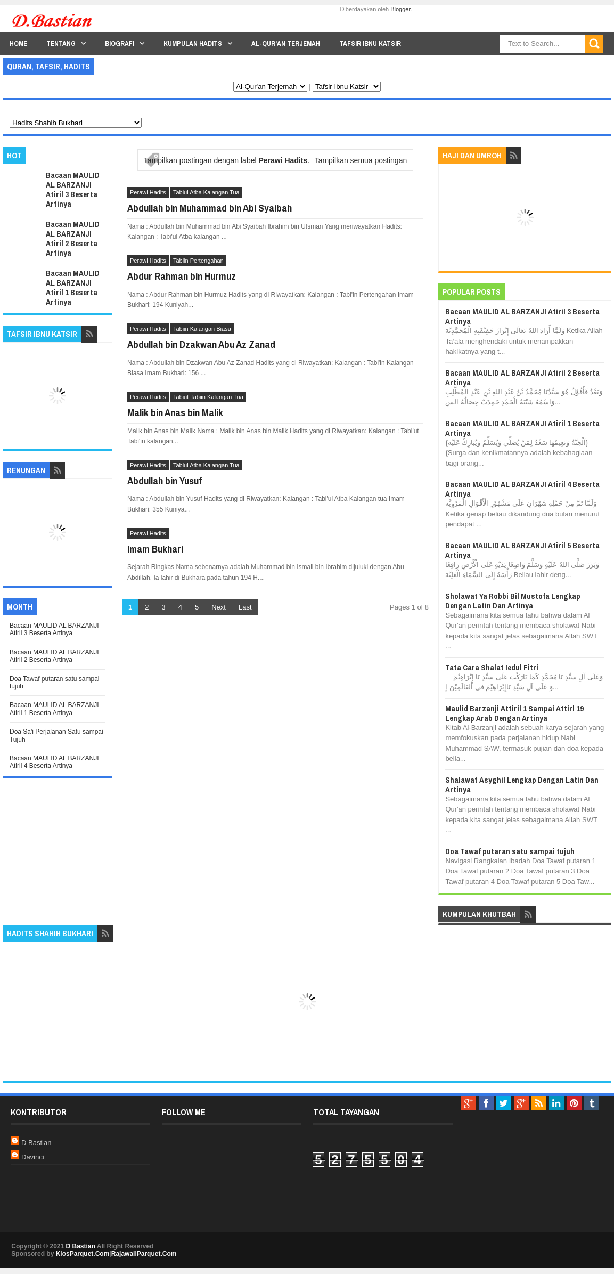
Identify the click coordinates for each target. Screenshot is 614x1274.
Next (218, 607)
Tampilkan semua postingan (361, 160)
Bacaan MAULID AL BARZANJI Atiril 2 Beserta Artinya (73, 238)
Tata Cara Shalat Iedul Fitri (491, 667)
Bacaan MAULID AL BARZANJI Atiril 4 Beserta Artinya (54, 761)
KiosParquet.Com (83, 1253)
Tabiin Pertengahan (198, 260)
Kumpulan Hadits (192, 43)
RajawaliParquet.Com (144, 1253)
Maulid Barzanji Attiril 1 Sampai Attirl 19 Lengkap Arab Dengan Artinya (514, 713)
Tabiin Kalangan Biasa (202, 329)
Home (18, 43)
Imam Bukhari (155, 549)
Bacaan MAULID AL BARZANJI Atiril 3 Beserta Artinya (73, 189)
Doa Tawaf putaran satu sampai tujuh (510, 851)
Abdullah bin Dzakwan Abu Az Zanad (201, 344)
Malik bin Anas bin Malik (175, 412)
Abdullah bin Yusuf (164, 481)
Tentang (61, 43)
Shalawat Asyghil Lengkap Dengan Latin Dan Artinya (522, 784)
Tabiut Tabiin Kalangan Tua (208, 397)
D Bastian (36, 1143)
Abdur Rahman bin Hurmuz (181, 276)
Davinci (32, 1157)
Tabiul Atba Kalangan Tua (206, 192)
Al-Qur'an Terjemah (285, 43)
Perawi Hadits (148, 192)
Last (245, 607)
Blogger (400, 9)
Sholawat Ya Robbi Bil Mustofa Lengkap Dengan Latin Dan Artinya (512, 600)
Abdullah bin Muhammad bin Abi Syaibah (209, 208)
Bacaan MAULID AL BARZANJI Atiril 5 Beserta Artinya (522, 550)
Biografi (119, 43)
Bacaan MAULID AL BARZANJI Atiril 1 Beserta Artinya (73, 287)
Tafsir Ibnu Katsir (370, 43)
